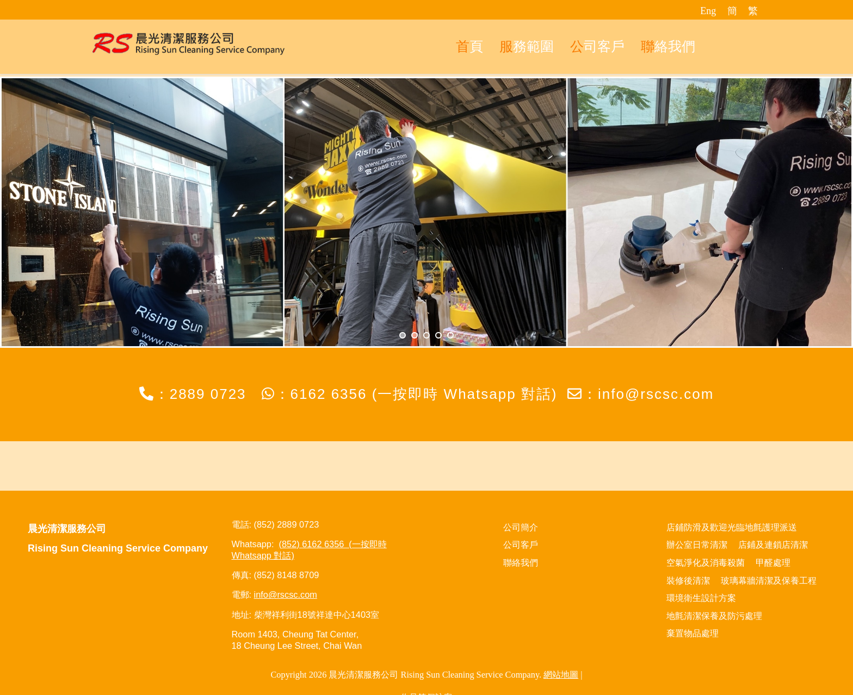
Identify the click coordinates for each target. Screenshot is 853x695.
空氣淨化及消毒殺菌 (705, 562)
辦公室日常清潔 (696, 544)
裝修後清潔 (688, 580)
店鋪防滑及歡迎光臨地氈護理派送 (731, 527)
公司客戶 (520, 544)
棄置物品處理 (692, 633)
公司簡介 (520, 527)
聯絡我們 (520, 562)
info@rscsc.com (656, 394)
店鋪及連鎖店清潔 (773, 544)
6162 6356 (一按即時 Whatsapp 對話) (424, 394)
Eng (708, 10)
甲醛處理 (773, 562)
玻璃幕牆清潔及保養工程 (769, 580)
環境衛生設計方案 (701, 598)
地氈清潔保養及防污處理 (714, 616)
